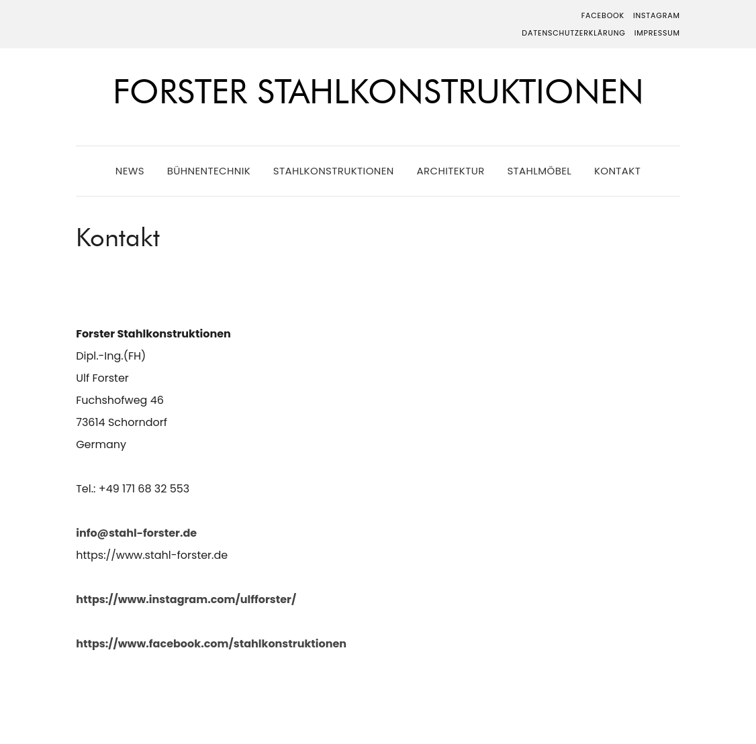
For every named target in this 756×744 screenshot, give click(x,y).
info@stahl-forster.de (136, 533)
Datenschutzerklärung (573, 33)
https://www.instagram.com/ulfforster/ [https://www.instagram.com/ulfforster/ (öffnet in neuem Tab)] (186, 599)
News (129, 171)
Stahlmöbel (539, 171)
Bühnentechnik (208, 171)
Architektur (450, 171)
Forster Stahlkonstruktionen (378, 91)
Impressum (657, 33)
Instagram (656, 15)
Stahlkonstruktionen (333, 171)
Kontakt (617, 171)
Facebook (602, 15)
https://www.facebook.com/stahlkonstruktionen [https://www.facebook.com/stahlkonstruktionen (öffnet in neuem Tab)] (211, 643)
